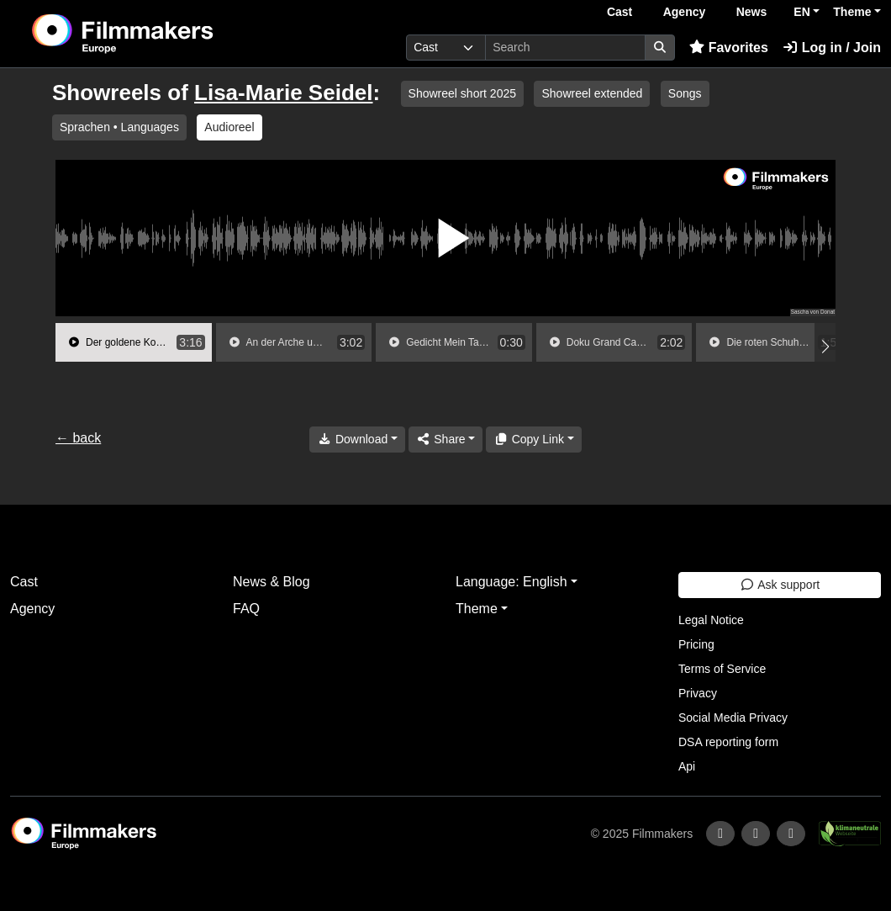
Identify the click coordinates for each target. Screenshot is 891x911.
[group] (133, 342)
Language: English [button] (511, 582)
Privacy (697, 693)
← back (78, 438)
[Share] (445, 439)
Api (686, 766)
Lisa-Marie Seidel (283, 92)
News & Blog (271, 582)
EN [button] (801, 12)
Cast (619, 12)
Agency (684, 12)
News (751, 12)
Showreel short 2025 (462, 93)
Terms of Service (722, 668)
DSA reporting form (728, 742)
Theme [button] (852, 12)
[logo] (163, 33)
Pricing (696, 644)
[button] (825, 346)
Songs (685, 93)
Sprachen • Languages (119, 127)
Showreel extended (591, 93)
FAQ (246, 608)
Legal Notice (711, 620)
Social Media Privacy (733, 717)
